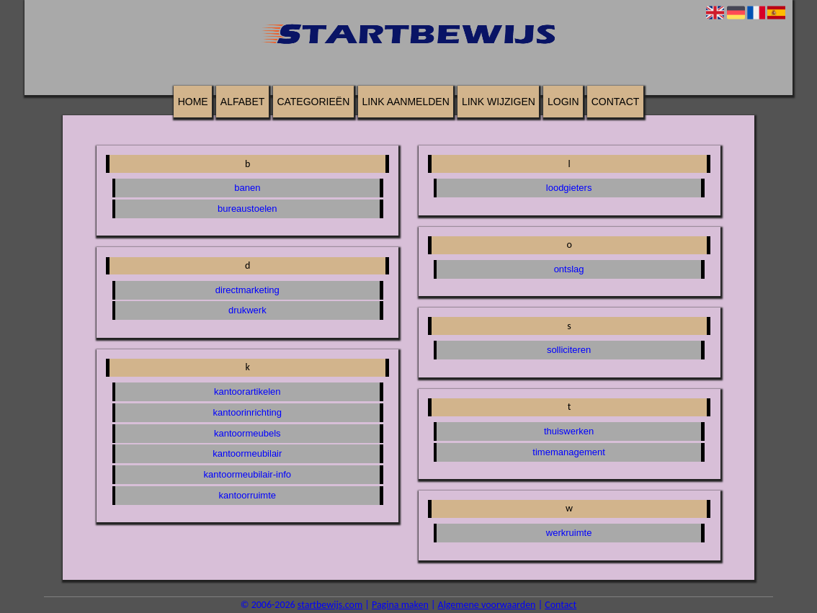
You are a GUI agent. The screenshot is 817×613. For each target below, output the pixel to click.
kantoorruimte (247, 495)
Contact (615, 101)
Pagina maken (400, 605)
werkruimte (569, 532)
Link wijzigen (498, 101)
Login (563, 101)
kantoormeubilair (247, 453)
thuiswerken (569, 431)
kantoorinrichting (247, 412)
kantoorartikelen (247, 391)
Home (193, 101)
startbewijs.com (330, 605)
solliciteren (569, 349)
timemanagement (568, 452)
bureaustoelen (247, 208)
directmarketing (247, 290)
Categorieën (313, 101)
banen (247, 187)
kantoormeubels (247, 433)
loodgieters (569, 187)
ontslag (569, 269)
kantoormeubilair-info (247, 474)
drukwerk (247, 310)
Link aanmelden (405, 101)
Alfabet (242, 101)
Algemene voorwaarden (487, 605)
